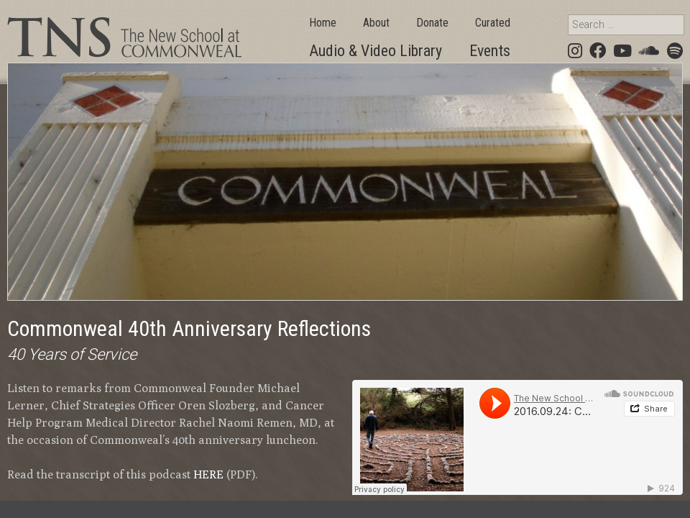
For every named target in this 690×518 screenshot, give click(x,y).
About (376, 22)
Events (489, 51)
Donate (432, 22)
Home (322, 22)
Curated (492, 22)
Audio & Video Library (375, 51)
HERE (208, 474)
